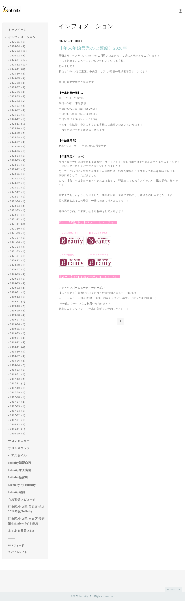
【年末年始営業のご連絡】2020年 (93, 48)
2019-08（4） (18, 315)
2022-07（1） (18, 196)
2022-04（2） (18, 206)
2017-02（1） (18, 415)
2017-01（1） (18, 420)
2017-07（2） (18, 401)
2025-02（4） (18, 110)
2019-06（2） (18, 324)
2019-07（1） (18, 319)
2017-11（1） (18, 383)
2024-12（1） (18, 119)
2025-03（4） (18, 105)
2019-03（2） (18, 333)
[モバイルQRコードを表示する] (26, 552)
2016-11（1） (18, 429)
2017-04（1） (18, 410)
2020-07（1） (18, 269)
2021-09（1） (18, 233)
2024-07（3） (18, 142)
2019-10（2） (18, 306)
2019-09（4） (18, 310)
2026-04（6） (18, 46)
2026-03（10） (19, 51)
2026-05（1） (18, 42)
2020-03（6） (18, 283)
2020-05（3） (18, 274)
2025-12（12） (19, 64)
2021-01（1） (18, 256)
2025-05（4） (18, 96)
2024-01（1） (18, 164)
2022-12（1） (18, 192)
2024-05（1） (18, 151)
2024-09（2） (18, 133)
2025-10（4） (18, 73)
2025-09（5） (18, 78)
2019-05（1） (18, 329)
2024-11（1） (18, 123)
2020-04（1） (18, 278)
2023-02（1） (18, 183)
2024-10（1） (18, 128)
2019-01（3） (18, 338)
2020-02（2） (18, 287)
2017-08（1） (18, 397)
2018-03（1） (18, 369)
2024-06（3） (18, 146)
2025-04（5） (18, 101)
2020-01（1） (18, 292)
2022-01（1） (18, 215)
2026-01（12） (19, 60)
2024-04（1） (18, 155)
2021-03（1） (18, 251)
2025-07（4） (18, 87)
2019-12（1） (18, 297)
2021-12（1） (18, 219)
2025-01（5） (18, 114)
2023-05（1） (18, 174)
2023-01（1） (18, 187)
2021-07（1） (18, 237)
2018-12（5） (18, 342)
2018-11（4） (18, 347)
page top (173, 589)
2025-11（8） (18, 69)
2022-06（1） (18, 201)
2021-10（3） (18, 228)
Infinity (83, 596)
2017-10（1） (18, 388)
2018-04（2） (18, 365)
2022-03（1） (18, 210)
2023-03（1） (18, 178)
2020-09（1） (18, 265)
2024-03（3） (18, 160)
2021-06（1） (18, 242)
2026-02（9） (18, 55)
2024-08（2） (18, 137)
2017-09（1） (18, 392)
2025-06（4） (18, 92)
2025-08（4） (18, 83)
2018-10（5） (18, 351)
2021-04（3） (18, 246)
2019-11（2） (18, 301)
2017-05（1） (18, 406)
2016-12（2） (18, 424)
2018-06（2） (18, 360)
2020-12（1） (18, 260)
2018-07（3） (18, 356)
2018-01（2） (18, 374)
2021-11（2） (18, 224)
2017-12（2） (18, 379)
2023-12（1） (18, 169)
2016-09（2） (18, 433)
